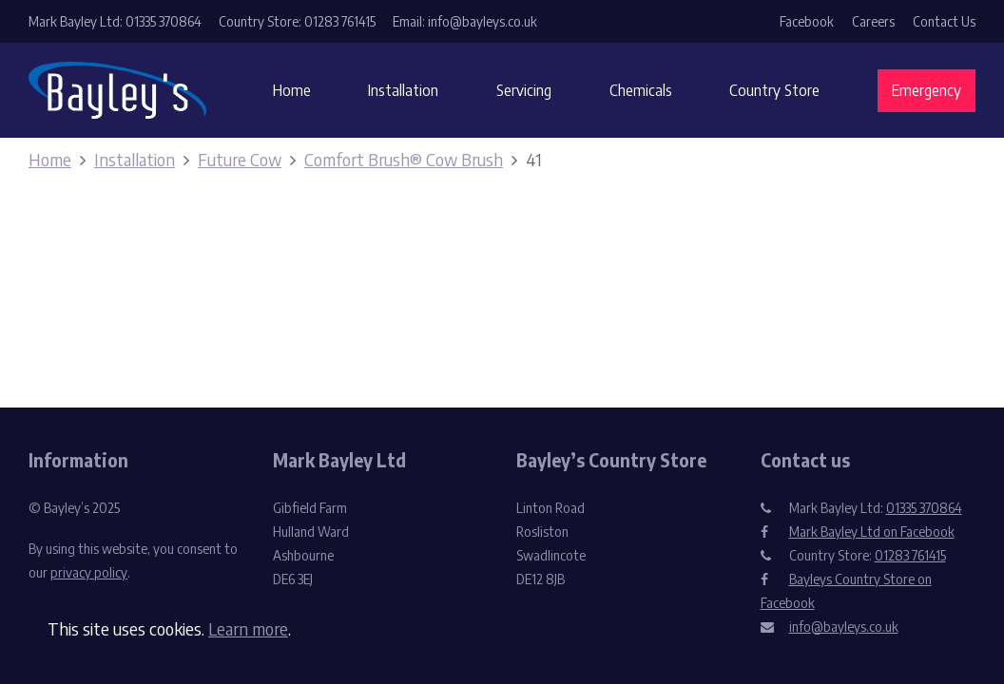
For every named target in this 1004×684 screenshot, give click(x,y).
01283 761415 (910, 555)
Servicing (523, 90)
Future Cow (239, 159)
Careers (873, 21)
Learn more (248, 628)
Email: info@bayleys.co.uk (465, 21)
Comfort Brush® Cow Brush (403, 159)
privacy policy (88, 572)
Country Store (774, 90)
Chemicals (640, 90)
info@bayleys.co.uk (843, 626)
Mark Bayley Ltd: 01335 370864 (115, 21)
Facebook (807, 21)
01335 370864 (924, 508)
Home (292, 90)
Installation (403, 90)
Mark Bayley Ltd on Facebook (872, 531)
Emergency (926, 90)
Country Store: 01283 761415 (297, 21)
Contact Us (944, 21)
